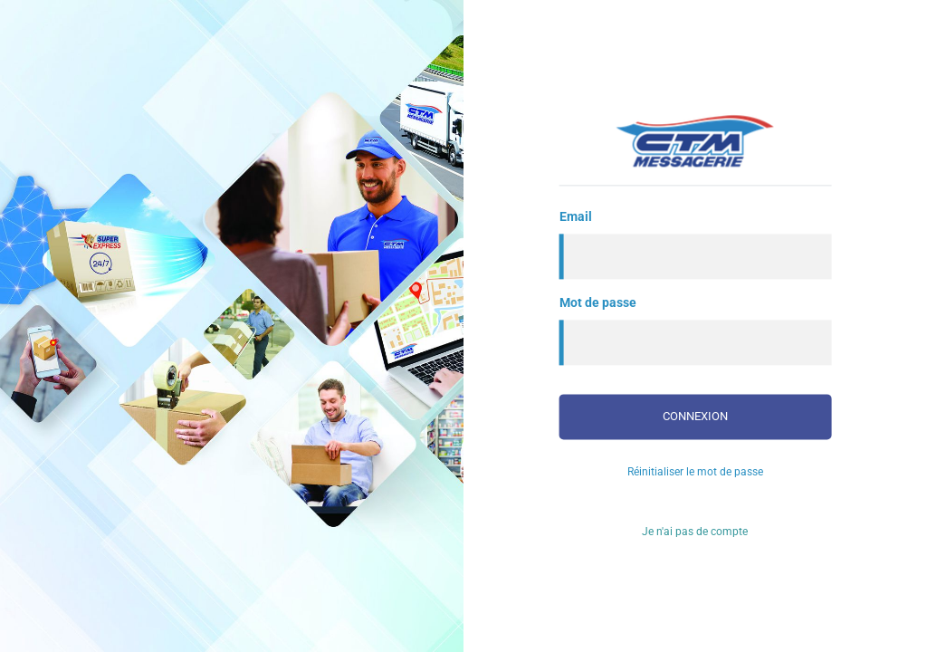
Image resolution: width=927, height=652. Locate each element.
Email (575, 216)
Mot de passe (597, 302)
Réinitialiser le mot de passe (695, 471)
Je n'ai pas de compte (695, 531)
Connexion (695, 416)
